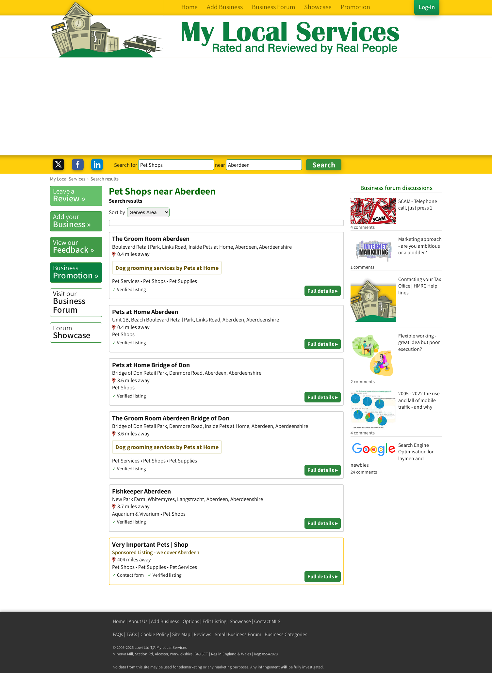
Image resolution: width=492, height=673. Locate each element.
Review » (77, 195)
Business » (77, 220)
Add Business (165, 621)
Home (119, 621)
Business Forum (77, 302)
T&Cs (131, 634)
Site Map (181, 634)
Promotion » (77, 272)
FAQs (118, 634)
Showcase (77, 332)
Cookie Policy (154, 634)
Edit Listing (214, 621)
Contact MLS (267, 621)
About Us (138, 621)
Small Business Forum (238, 634)
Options (191, 621)
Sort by (117, 212)
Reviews (202, 634)
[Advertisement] (246, 106)
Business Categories (286, 634)
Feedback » (77, 246)
